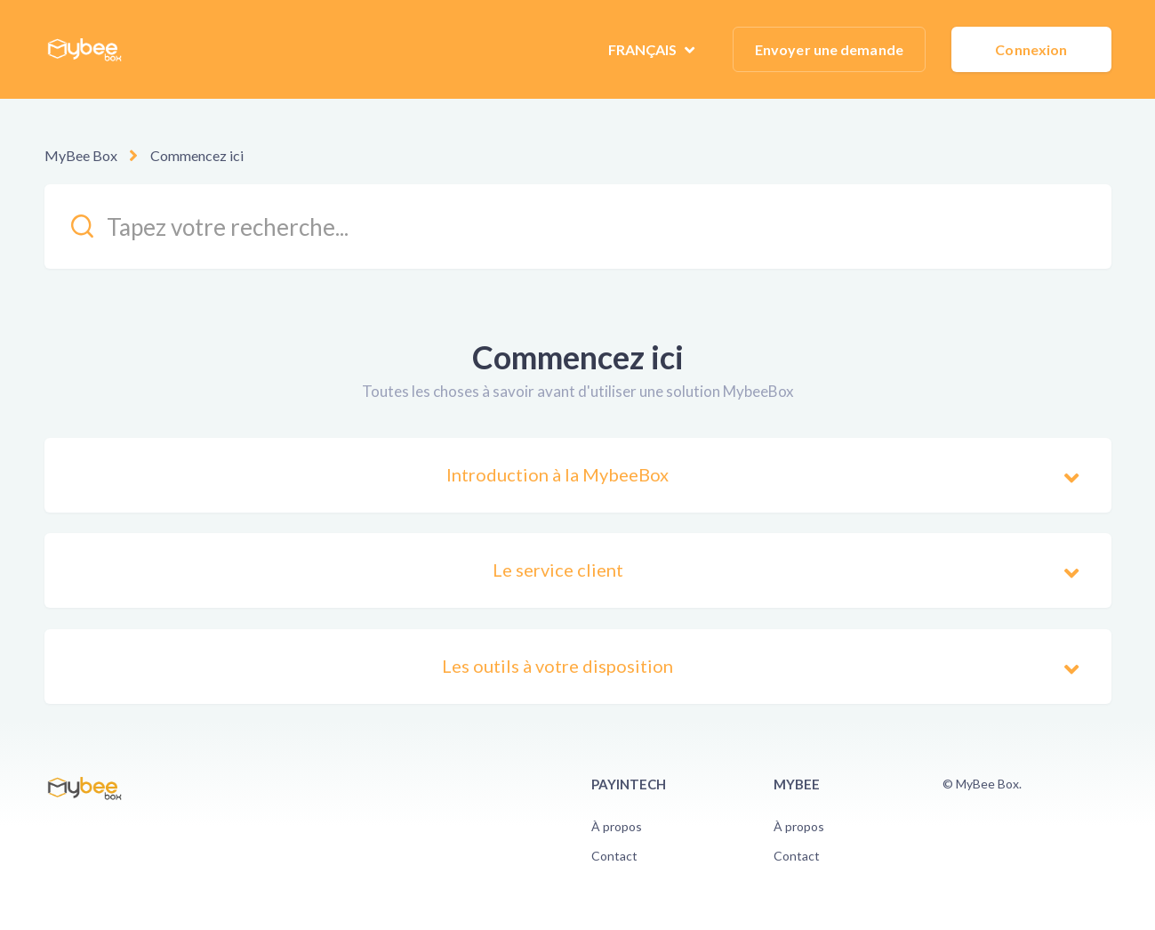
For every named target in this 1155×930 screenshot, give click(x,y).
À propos (616, 826)
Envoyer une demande (829, 49)
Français (644, 49)
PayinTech (628, 784)
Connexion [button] (1031, 49)
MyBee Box (80, 155)
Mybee (797, 784)
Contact (614, 855)
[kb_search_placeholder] (577, 226)
